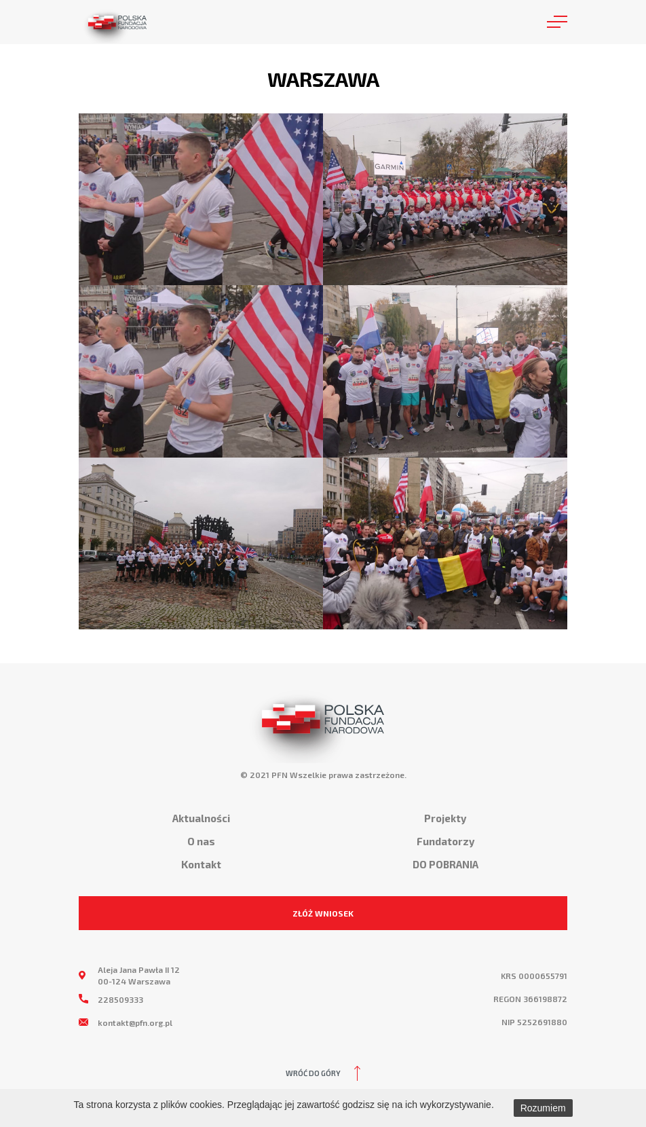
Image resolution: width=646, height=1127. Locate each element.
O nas (201, 841)
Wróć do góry (313, 1073)
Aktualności (201, 818)
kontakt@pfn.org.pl (135, 1022)
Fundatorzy (445, 841)
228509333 (120, 999)
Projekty (445, 818)
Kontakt (201, 864)
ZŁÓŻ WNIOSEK (323, 913)
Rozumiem (543, 1108)
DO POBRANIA (445, 864)
